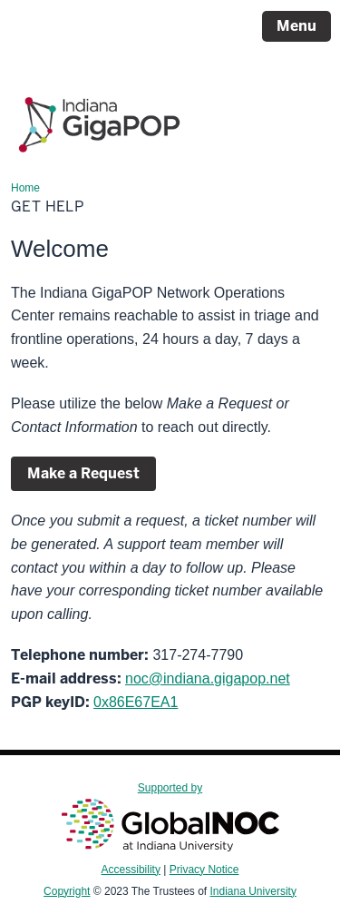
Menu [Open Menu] (296, 25)
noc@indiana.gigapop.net (207, 678)
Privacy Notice (204, 869)
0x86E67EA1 (135, 702)
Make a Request (83, 473)
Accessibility (131, 869)
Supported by (170, 815)
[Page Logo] (99, 116)
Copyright (67, 891)
